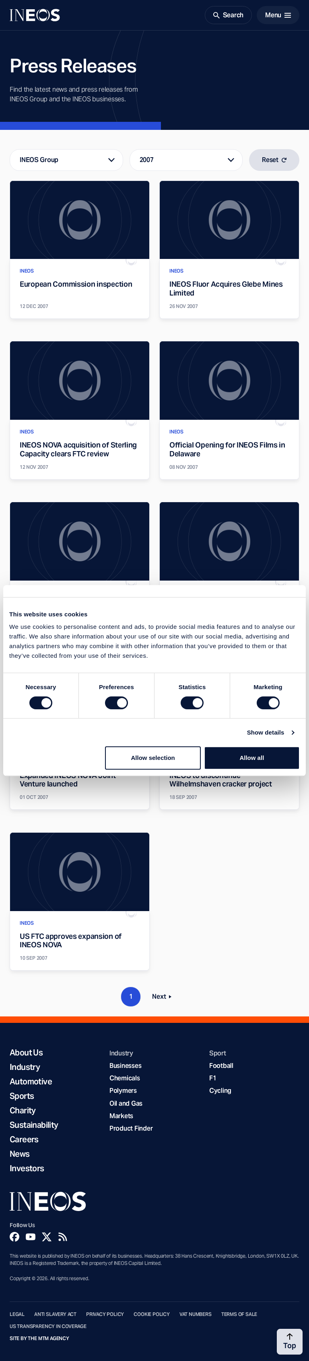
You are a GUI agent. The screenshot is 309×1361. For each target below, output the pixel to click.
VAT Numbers (195, 1314)
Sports (22, 1096)
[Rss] (63, 1237)
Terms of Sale (239, 1314)
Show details (265, 732)
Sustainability (34, 1125)
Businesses (125, 1066)
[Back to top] (290, 1342)
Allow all (251, 757)
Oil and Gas (125, 1103)
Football (221, 1066)
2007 (147, 160)
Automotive (31, 1082)
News (20, 1154)
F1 (212, 1078)
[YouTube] (30, 1237)
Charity (23, 1110)
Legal (17, 1314)
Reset (274, 160)
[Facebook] (14, 1237)
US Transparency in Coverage (48, 1326)
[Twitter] (47, 1237)
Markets (121, 1116)
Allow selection (153, 757)
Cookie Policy (152, 1314)
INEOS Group (39, 160)
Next (164, 998)
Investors (27, 1168)
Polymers (123, 1090)
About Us (26, 1053)
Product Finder (130, 1128)
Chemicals (124, 1078)
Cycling (220, 1090)
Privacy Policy (105, 1314)
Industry (25, 1067)
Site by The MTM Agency (39, 1338)
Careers (24, 1139)
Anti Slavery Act (55, 1314)
